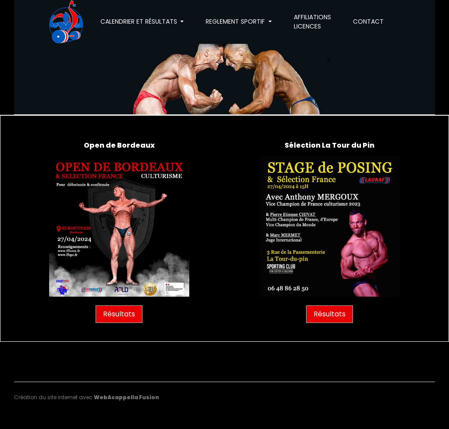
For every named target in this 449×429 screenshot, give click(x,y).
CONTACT (368, 21)
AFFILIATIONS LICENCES (312, 22)
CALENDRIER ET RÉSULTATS (139, 21)
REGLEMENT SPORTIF (236, 21)
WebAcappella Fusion (126, 397)
